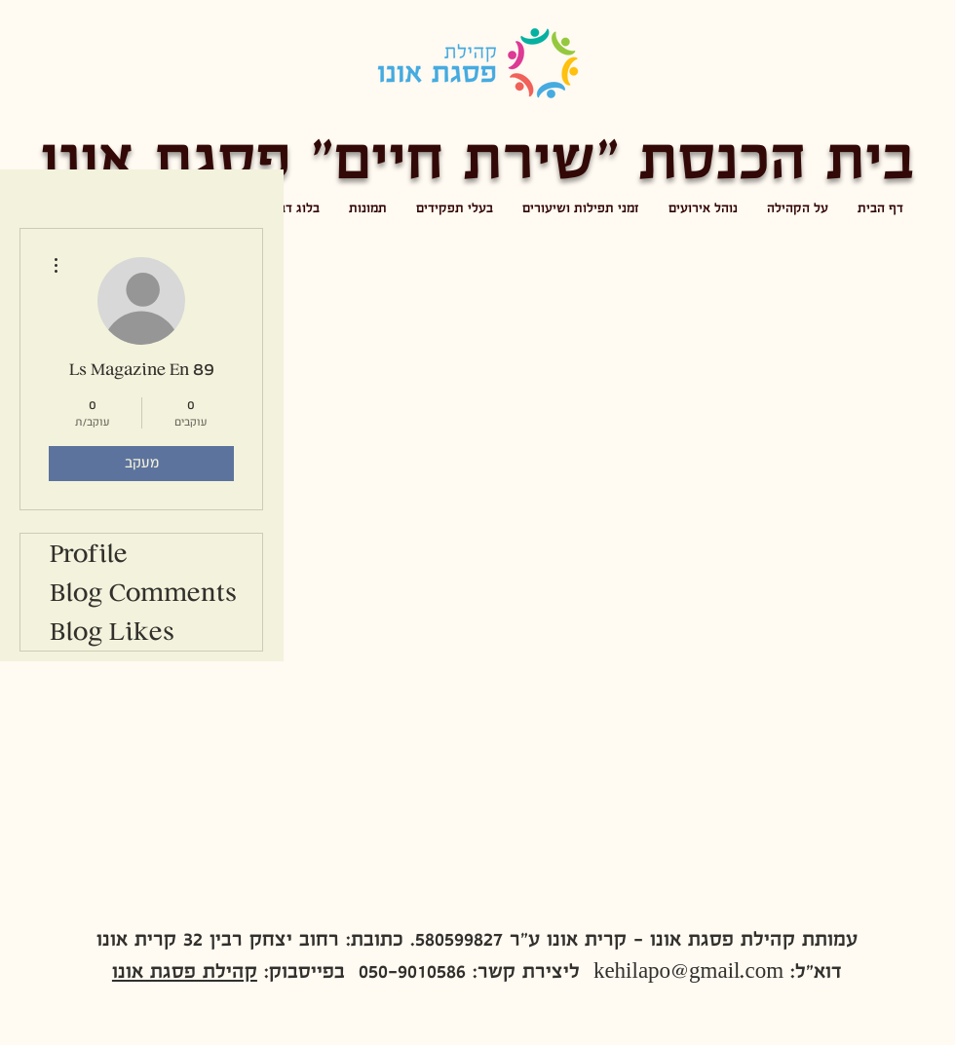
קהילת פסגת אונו (184, 971)
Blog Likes (112, 631)
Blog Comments (143, 592)
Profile (89, 553)
